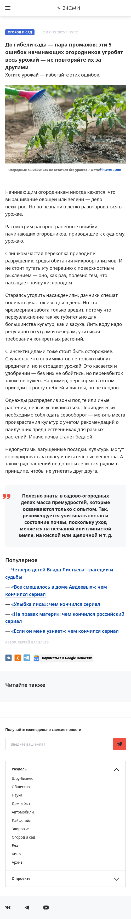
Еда (15, 845)
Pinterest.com (110, 169)
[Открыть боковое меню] (7, 8)
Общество (21, 786)
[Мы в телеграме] (27, 907)
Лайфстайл (21, 820)
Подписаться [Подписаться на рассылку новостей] (119, 744)
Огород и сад (20, 32)
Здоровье (20, 828)
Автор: (27, 642)
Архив (17, 862)
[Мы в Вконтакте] (7, 907)
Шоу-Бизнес (22, 778)
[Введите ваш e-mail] (59, 744)
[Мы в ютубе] (46, 907)
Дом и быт (21, 803)
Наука (17, 795)
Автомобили (23, 812)
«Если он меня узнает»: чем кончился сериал (65, 631)
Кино (16, 853)
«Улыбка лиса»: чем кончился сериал (55, 604)
